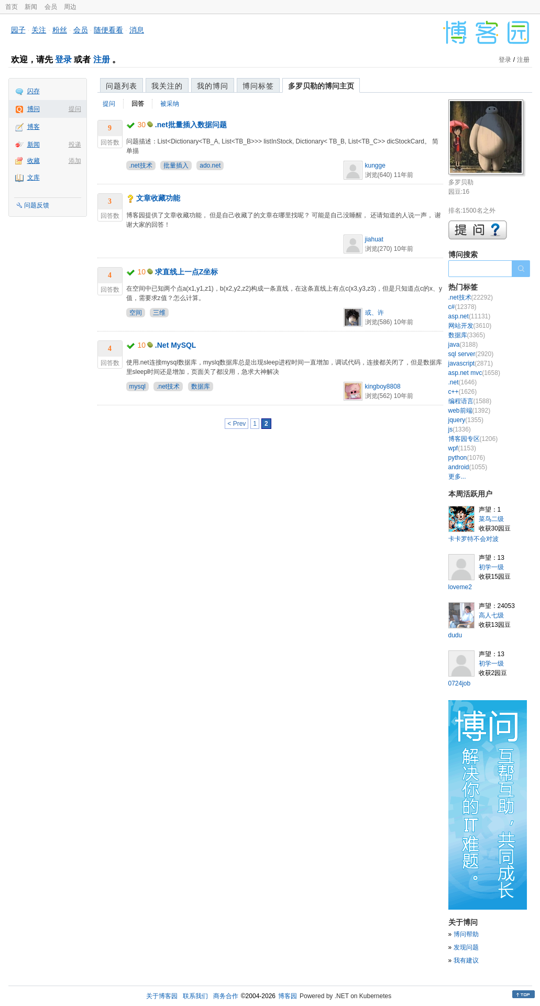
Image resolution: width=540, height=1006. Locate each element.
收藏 (33, 160)
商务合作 (225, 996)
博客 (33, 126)
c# (462, 307)
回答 (137, 103)
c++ (462, 391)
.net (462, 382)
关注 (38, 30)
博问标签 (258, 86)
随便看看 (108, 30)
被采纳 (169, 103)
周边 (70, 6)
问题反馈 (36, 205)
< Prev (236, 423)
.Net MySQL (175, 345)
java (463, 344)
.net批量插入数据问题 (191, 124)
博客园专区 (473, 439)
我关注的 (167, 86)
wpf (462, 448)
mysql (137, 386)
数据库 (200, 386)
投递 (75, 144)
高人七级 (491, 615)
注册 (101, 59)
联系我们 (195, 996)
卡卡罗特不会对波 (473, 539)
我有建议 (466, 960)
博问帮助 (466, 934)
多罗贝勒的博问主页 (321, 86)
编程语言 (470, 401)
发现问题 (466, 947)
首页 (11, 6)
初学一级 (491, 567)
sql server (471, 354)
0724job (459, 683)
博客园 (287, 996)
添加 (75, 160)
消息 (136, 30)
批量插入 (176, 165)
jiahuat (374, 239)
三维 (159, 312)
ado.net (210, 165)
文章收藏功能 (158, 198)
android (468, 467)
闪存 (33, 91)
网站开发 (470, 325)
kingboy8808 (383, 386)
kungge (375, 165)
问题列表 (121, 86)
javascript (470, 363)
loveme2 (460, 587)
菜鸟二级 (491, 519)
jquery (465, 420)
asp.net (469, 316)
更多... (457, 476)
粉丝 (59, 30)
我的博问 (212, 86)
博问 (33, 109)
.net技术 (140, 165)
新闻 (31, 6)
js (459, 429)
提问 (75, 109)
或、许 (374, 312)
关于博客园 (162, 996)
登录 (63, 59)
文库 (33, 177)
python (467, 457)
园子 (18, 30)
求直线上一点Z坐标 (186, 272)
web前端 (469, 410)
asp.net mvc (474, 373)
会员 (51, 6)
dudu (455, 635)
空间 (135, 312)
